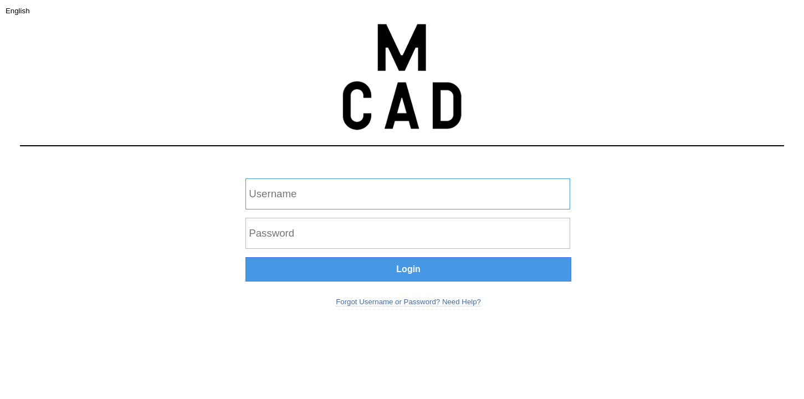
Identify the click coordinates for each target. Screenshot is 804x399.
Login (408, 269)
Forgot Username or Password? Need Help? (408, 302)
